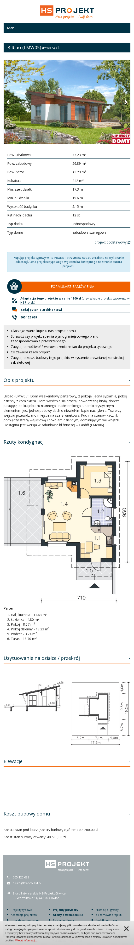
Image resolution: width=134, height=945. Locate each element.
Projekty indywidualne (25, 920)
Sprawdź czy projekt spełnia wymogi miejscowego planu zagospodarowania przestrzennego (54, 338)
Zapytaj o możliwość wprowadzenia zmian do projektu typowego (61, 346)
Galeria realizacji (64, 920)
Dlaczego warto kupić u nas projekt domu (43, 330)
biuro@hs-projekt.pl (27, 883)
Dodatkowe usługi (106, 920)
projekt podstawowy (112, 242)
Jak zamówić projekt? (108, 915)
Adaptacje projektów (24, 915)
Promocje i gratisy (107, 909)
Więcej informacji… (26, 940)
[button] (8, 102)
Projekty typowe (21, 909)
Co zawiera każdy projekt (30, 352)
